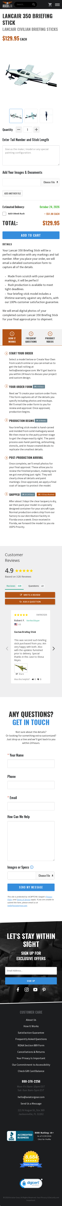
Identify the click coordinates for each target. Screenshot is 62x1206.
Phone (11, 776)
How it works (12, 339)
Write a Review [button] (31, 594)
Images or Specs (20, 867)
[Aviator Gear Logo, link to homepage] (7, 5)
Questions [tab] (33, 585)
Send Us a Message (31, 1103)
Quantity (7, 129)
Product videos (50, 339)
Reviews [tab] (11, 585)
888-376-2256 (31, 1081)
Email (13, 797)
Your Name (16, 755)
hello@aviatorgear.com (17, 905)
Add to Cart (31, 235)
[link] (31, 1184)
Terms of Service (23, 899)
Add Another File (12, 193)
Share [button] (20, 674)
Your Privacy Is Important (31, 1058)
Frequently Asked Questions (31, 1039)
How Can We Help (18, 816)
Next (53, 648)
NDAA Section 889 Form (31, 1045)
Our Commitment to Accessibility (31, 1064)
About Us (31, 1019)
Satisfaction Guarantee (31, 1032)
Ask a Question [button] (32, 601)
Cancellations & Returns (31, 1051)
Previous (6, 648)
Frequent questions (31, 339)
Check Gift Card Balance (31, 1071)
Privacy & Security (48, 1197)
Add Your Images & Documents (22, 172)
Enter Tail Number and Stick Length (25, 139)
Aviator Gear (14, 1197)
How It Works (31, 1026)
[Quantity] (27, 130)
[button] (34, 679)
